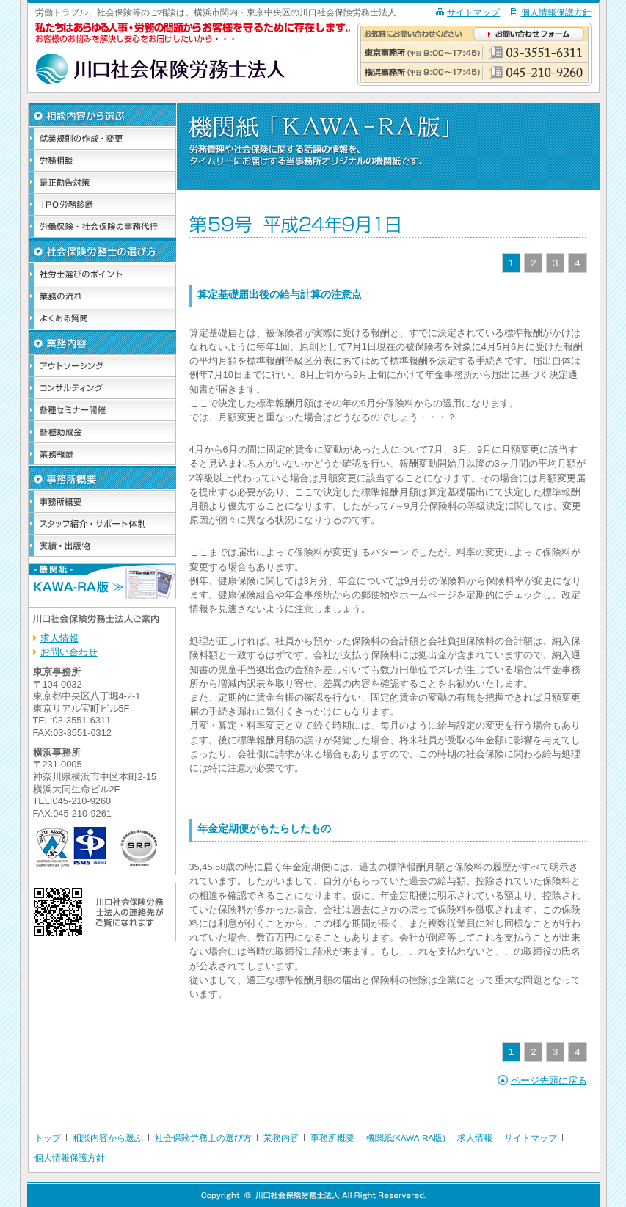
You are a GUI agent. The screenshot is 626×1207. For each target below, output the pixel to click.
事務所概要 (332, 1138)
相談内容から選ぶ (108, 1138)
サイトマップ (473, 12)
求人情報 (59, 637)
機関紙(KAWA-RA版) (406, 1138)
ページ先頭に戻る (549, 1080)
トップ (47, 1138)
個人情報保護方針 (556, 12)
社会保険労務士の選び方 (203, 1138)
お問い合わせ (69, 651)
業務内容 (281, 1138)
